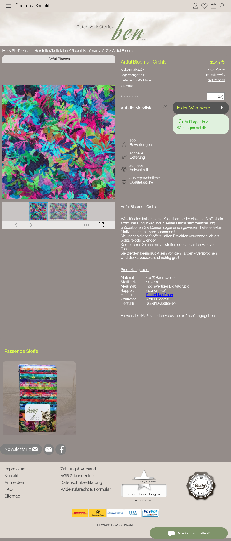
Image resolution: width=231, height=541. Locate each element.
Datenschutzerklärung (81, 482)
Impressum (15, 469)
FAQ (9, 489)
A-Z (105, 51)
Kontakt (42, 5)
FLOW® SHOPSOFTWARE (115, 525)
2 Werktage (136, 80)
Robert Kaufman (85, 51)
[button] (9, 5)
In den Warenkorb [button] (193, 108)
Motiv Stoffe (11, 51)
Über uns (24, 5)
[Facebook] (61, 449)
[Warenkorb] (213, 5)
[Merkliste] (204, 5)
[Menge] (216, 96)
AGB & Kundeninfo (77, 475)
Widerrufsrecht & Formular (85, 489)
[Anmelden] (195, 5)
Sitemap (12, 496)
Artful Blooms (123, 51)
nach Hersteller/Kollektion (46, 51)
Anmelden (14, 482)
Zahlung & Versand (78, 469)
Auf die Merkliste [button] (137, 108)
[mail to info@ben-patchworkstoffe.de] (48, 449)
